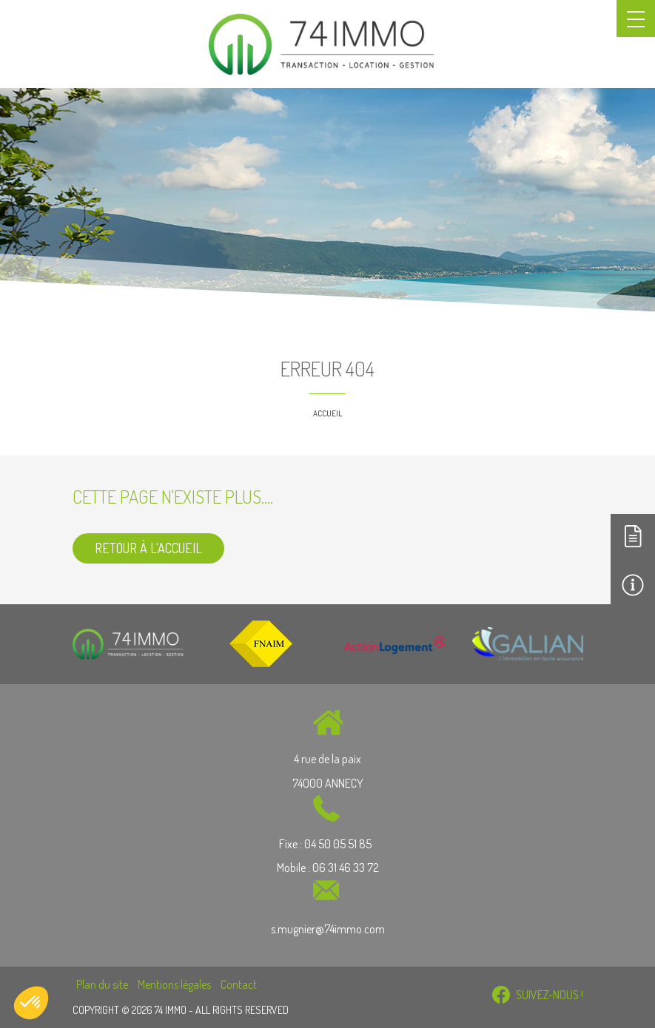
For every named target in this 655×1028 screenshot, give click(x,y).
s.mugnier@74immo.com (328, 929)
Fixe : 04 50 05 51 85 (326, 843)
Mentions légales (174, 984)
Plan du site (102, 984)
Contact (239, 984)
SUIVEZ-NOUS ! (537, 995)
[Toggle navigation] (636, 18)
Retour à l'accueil (148, 548)
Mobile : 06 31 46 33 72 (328, 867)
